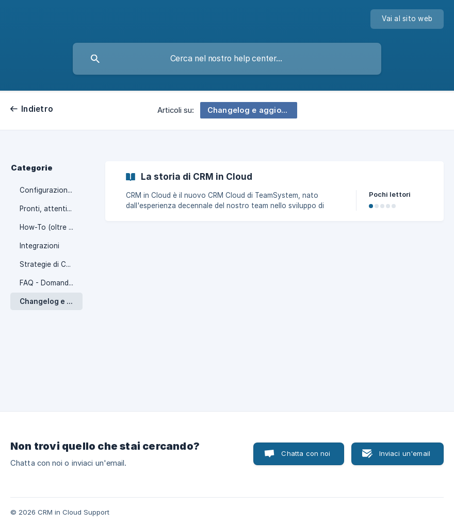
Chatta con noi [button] (305, 453)
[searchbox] (227, 59)
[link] (274, 191)
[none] (407, 19)
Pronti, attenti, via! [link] (51, 209)
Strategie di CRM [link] (48, 264)
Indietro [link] (37, 109)
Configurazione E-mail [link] (51, 190)
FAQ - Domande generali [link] (51, 283)
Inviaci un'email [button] (404, 453)
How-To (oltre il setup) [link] (51, 227)
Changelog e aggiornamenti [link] (51, 301)
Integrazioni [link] (39, 246)
